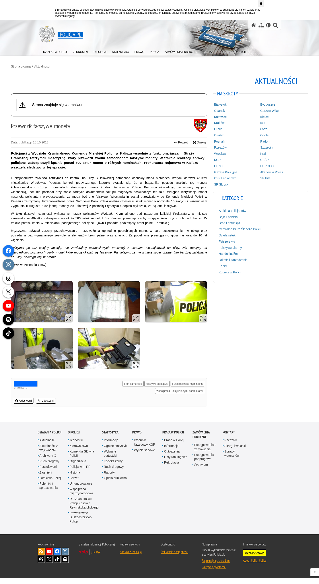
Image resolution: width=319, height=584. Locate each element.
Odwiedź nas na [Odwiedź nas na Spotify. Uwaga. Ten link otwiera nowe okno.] (65, 565)
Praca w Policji (173, 438)
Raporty (109, 478)
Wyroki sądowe (144, 456)
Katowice (210, 114)
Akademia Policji (253, 170)
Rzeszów (210, 145)
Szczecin (248, 145)
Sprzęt (74, 483)
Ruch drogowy (49, 467)
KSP (245, 121)
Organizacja (78, 467)
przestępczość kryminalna (178, 391)
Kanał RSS (41, 557)
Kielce (246, 114)
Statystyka (110, 438)
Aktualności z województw (48, 454)
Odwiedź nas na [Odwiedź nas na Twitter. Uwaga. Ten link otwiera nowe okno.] (49, 565)
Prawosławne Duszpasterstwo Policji (81, 523)
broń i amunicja (159, 384)
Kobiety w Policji (220, 270)
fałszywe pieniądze (183, 384)
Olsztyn (209, 133)
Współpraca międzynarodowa (81, 497)
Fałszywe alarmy (220, 245)
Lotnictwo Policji (50, 483)
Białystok (210, 102)
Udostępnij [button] (50, 408)
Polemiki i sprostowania (48, 491)
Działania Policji (50, 438)
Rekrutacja (171, 468)
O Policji (74, 438)
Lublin (208, 127)
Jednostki (76, 446)
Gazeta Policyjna (216, 170)
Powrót (172, 140)
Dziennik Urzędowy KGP (144, 448)
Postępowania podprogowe (204, 463)
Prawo (137, 438)
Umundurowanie (81, 489)
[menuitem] (55, 51)
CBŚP (246, 158)
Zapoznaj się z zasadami (216, 566)
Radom (247, 139)
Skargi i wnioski (235, 451)
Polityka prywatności (214, 572)
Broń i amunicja (220, 221)
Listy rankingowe (175, 463)
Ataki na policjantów (223, 209)
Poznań (209, 139)
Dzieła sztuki (218, 233)
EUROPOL (249, 164)
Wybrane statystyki (110, 459)
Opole (246, 133)
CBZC (208, 164)
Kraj (245, 151)
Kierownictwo (79, 451)
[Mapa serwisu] (261, 25)
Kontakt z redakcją (131, 557)
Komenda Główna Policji (82, 459)
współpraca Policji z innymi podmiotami (171, 398)
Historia (75, 478)
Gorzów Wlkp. (252, 108)
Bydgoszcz (249, 102)
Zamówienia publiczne (201, 440)
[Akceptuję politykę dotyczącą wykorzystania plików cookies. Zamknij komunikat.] (261, 3)
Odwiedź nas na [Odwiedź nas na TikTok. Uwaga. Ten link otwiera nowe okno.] (57, 565)
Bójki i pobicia (218, 215)
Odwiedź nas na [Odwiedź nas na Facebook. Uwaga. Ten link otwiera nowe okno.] (57, 557)
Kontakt (229, 438)
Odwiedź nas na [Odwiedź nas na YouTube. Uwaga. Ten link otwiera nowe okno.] (49, 557)
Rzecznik (230, 446)
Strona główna (48, 64)
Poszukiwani (48, 472)
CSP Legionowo (215, 176)
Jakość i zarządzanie (223, 258)
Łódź (245, 127)
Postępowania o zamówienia (205, 453)
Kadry (213, 264)
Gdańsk (209, 108)
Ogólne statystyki (116, 451)
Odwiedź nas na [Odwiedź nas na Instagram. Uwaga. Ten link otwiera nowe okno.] (65, 557)
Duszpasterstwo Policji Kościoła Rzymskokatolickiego (84, 509)
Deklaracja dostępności (174, 557)
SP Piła (247, 176)
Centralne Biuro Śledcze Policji (230, 227)
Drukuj (190, 140)
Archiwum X (47, 461)
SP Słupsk (211, 182)
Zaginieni (45, 478)
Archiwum (201, 470)
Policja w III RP (80, 472)
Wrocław (210, 151)
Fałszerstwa (217, 239)
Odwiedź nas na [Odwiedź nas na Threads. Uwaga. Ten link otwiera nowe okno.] (41, 565)
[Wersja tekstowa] (268, 25)
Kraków (209, 121)
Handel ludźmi (219, 251)
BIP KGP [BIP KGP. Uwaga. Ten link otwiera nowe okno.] (95, 558)
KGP (207, 158)
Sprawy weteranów (231, 459)
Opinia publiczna (115, 483)
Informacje (111, 446)
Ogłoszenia (172, 457)
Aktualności (69, 64)
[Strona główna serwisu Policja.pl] (253, 25)
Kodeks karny (113, 467)
